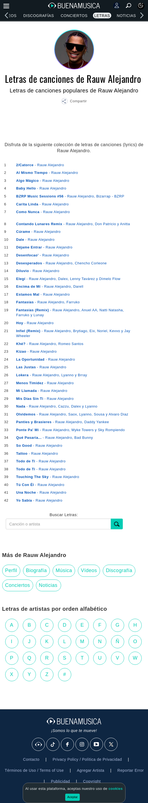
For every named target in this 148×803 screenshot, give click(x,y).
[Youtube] (96, 744)
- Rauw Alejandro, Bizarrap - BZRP (70, 196)
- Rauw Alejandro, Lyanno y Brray (51, 375)
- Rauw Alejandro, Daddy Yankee (62, 422)
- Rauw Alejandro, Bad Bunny (54, 438)
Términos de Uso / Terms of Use (34, 770)
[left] (6, 15)
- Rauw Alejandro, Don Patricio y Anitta (73, 224)
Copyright (92, 781)
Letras (102, 15)
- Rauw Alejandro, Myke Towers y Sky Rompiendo (70, 430)
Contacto (31, 759)
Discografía (119, 570)
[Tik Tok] (53, 744)
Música (64, 570)
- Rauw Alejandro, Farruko (48, 302)
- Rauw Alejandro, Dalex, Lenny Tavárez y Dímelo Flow (68, 279)
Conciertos (74, 15)
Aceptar (72, 797)
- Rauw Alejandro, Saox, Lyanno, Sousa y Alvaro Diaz (72, 414)
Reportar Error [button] (130, 770)
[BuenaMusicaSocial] (38, 744)
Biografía (36, 570)
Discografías (38, 15)
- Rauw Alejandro (40, 165)
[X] (111, 744)
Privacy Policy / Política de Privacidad (87, 759)
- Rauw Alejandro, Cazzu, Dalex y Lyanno (57, 406)
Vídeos (89, 570)
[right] (141, 15)
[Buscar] (117, 524)
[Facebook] (67, 744)
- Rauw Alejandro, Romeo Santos (50, 344)
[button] (74, 102)
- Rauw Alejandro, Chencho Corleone (61, 263)
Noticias (126, 15)
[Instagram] (82, 744)
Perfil (11, 570)
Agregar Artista (90, 770)
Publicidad (60, 781)
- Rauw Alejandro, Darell (49, 286)
